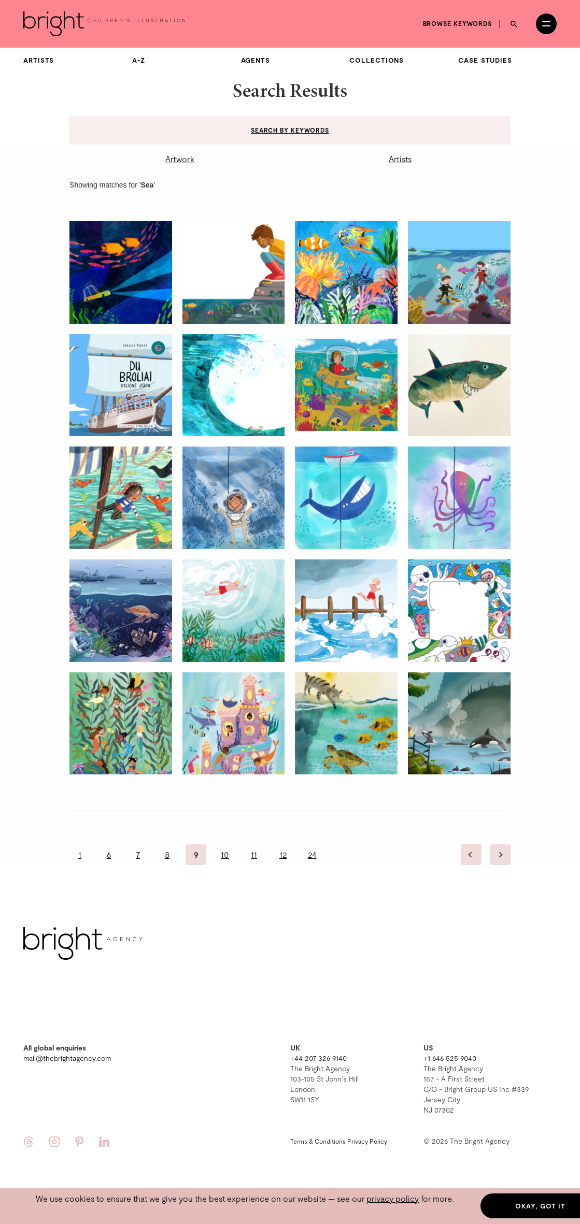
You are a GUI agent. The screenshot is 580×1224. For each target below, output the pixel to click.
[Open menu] (546, 23)
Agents (255, 60)
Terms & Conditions (318, 1141)
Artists (38, 60)
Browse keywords (457, 23)
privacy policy (392, 1198)
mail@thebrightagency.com (67, 1058)
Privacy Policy (367, 1141)
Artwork (179, 159)
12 (283, 854)
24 (312, 854)
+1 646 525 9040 (449, 1058)
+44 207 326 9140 (318, 1058)
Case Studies (485, 60)
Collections (376, 60)
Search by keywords (290, 130)
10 (225, 854)
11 (254, 854)
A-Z (138, 60)
